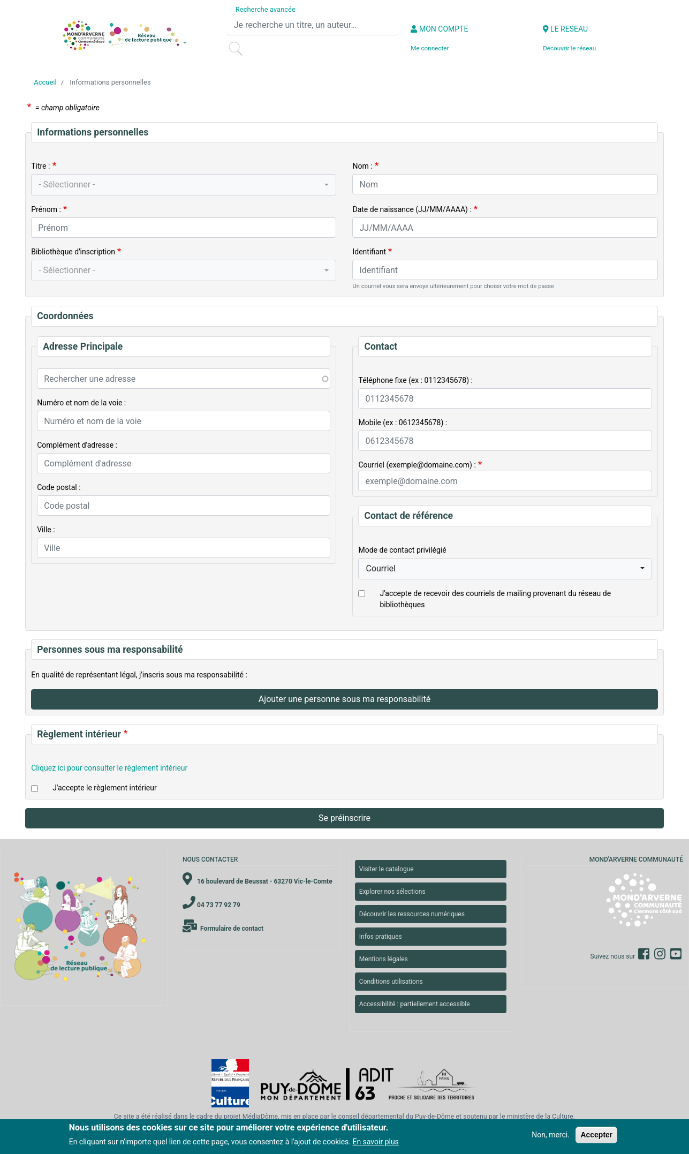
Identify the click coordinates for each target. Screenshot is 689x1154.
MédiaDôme (260, 1116)
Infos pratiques (380, 936)
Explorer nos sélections (392, 891)
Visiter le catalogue (386, 869)
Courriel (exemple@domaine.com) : (416, 465)
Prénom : (46, 209)
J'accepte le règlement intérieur (104, 787)
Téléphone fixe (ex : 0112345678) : (415, 380)
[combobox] (184, 185)
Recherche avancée (266, 9)
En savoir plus (375, 1141)
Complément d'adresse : (77, 445)
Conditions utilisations (391, 981)
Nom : (362, 166)
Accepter (596, 1134)
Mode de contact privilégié (402, 550)
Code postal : (58, 487)
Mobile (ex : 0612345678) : (402, 422)
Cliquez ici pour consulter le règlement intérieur (109, 768)
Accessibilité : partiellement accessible (414, 1004)
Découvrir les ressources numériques (412, 914)
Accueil (45, 82)
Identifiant (369, 251)
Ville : (46, 529)
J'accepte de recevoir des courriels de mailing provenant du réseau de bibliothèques (495, 599)
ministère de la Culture (540, 1116)
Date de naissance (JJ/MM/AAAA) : (411, 209)
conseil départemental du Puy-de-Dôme (396, 1116)
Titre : (40, 166)
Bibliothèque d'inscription (73, 251)
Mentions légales (383, 959)
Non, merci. (551, 1134)
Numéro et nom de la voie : (81, 402)
